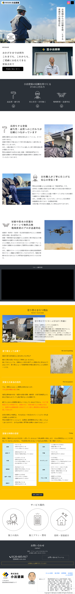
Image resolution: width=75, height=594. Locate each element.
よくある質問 (69, 575)
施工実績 (57, 573)
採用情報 (63, 573)
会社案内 (70, 573)
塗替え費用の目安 (37, 495)
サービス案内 (49, 573)
